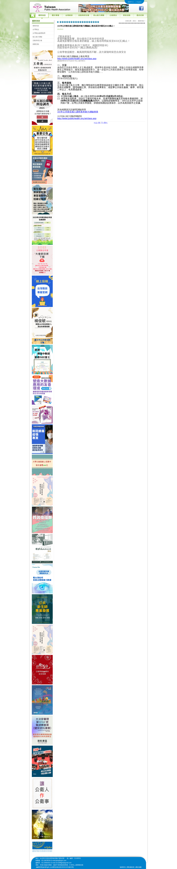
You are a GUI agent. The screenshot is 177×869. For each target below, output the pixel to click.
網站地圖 (138, 867)
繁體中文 (131, 2)
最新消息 (141, 21)
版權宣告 (123, 867)
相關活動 (36, 44)
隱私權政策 (130, 867)
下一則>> (104, 122)
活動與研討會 (37, 40)
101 (77, 112)
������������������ (132, 23)
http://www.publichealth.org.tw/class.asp (76, 58)
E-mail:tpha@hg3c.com (58, 860)
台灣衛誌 (36, 29)
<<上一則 (97, 122)
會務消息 (36, 26)
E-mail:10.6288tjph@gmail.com (61, 863)
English (139, 2)
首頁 (134, 21)
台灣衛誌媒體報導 (39, 33)
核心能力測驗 (37, 37)
